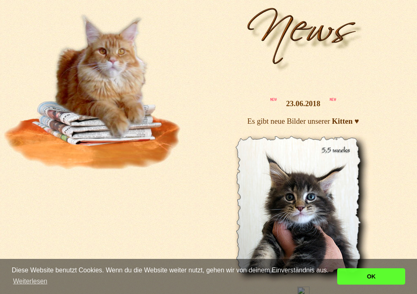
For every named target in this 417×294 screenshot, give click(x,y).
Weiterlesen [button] (30, 281)
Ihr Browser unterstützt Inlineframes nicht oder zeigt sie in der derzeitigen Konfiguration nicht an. (303, 147)
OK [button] (371, 276)
